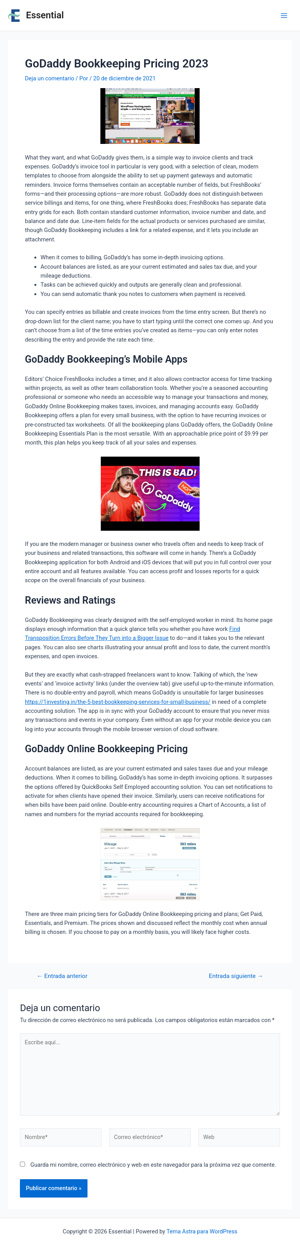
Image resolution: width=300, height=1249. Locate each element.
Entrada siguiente (236, 976)
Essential (45, 15)
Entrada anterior (62, 976)
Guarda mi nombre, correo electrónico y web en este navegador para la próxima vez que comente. (153, 1164)
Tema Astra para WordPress (201, 1231)
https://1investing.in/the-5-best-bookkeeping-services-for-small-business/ (118, 701)
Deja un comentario (49, 78)
